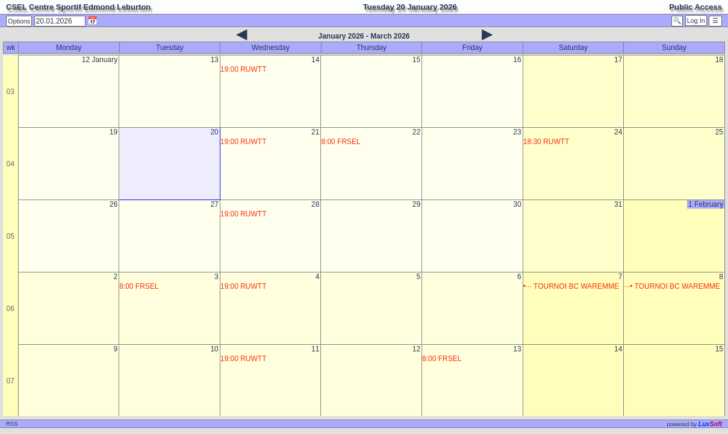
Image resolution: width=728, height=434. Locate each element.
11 (315, 349)
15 (416, 59)
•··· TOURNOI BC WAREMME (571, 286)
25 (719, 132)
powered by (694, 424)
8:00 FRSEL (340, 141)
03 (10, 91)
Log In (696, 20)
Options (19, 21)
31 (618, 204)
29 (416, 204)
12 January (99, 59)
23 (517, 132)
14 (315, 59)
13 (214, 59)
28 (315, 204)
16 (517, 59)
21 (315, 132)
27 (214, 204)
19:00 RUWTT (243, 69)
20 (214, 132)
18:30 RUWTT (546, 141)
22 (416, 132)
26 (113, 204)
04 (10, 164)
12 (416, 349)
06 (10, 308)
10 (214, 349)
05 (10, 236)
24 (618, 132)
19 (113, 132)
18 (719, 59)
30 (517, 204)
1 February (705, 204)
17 (618, 59)
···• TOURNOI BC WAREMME (672, 286)
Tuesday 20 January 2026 (410, 6)
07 (10, 381)
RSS (12, 423)
